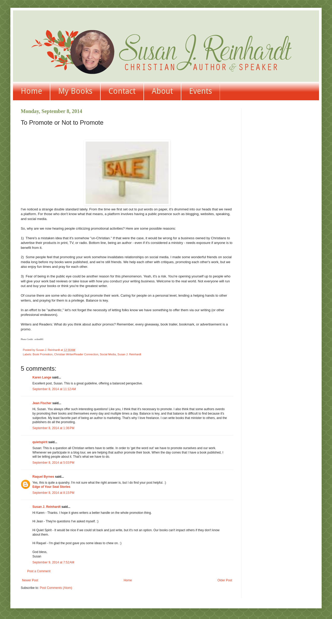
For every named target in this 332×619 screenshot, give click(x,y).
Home (31, 91)
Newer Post (30, 580)
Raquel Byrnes (43, 476)
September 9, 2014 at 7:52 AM (53, 562)
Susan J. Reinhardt (129, 354)
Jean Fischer (41, 403)
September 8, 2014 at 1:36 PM (53, 428)
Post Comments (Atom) (56, 588)
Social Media (108, 354)
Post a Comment (38, 571)
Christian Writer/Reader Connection (76, 354)
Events (200, 91)
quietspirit (39, 442)
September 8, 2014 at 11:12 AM (54, 389)
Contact (122, 91)
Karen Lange (41, 377)
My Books (75, 91)
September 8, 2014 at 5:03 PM (53, 462)
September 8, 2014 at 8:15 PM (53, 493)
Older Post (224, 580)
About (162, 91)
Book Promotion (43, 354)
